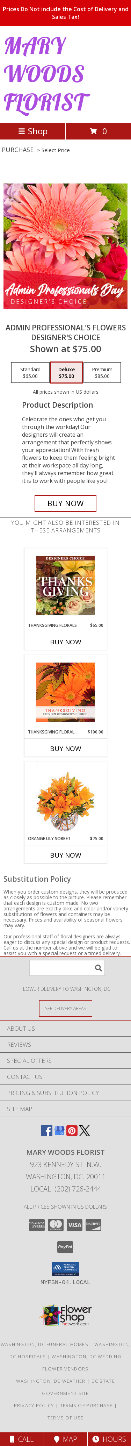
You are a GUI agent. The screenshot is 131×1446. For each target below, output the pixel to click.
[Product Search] (67, 968)
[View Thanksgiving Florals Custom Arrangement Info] (65, 585)
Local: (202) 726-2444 (65, 1189)
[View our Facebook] (46, 1134)
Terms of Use (66, 1418)
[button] (65, 1269)
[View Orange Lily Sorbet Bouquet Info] (65, 798)
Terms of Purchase (86, 1405)
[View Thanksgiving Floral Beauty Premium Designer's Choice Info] (65, 692)
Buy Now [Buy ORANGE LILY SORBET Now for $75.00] (65, 855)
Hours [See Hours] (109, 1439)
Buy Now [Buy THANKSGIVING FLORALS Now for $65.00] (65, 641)
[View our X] (84, 1134)
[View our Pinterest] (72, 1134)
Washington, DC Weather (51, 1381)
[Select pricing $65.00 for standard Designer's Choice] (30, 373)
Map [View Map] (65, 1439)
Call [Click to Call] (22, 1439)
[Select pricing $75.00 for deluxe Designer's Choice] (66, 373)
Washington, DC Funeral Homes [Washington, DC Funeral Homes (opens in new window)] (44, 1344)
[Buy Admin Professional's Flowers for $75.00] (66, 503)
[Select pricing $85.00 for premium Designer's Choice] (102, 373)
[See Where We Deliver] (65, 1008)
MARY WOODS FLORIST (44, 73)
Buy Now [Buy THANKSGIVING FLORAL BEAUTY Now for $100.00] (65, 748)
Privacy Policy (34, 1405)
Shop (33, 131)
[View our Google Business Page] (59, 1134)
